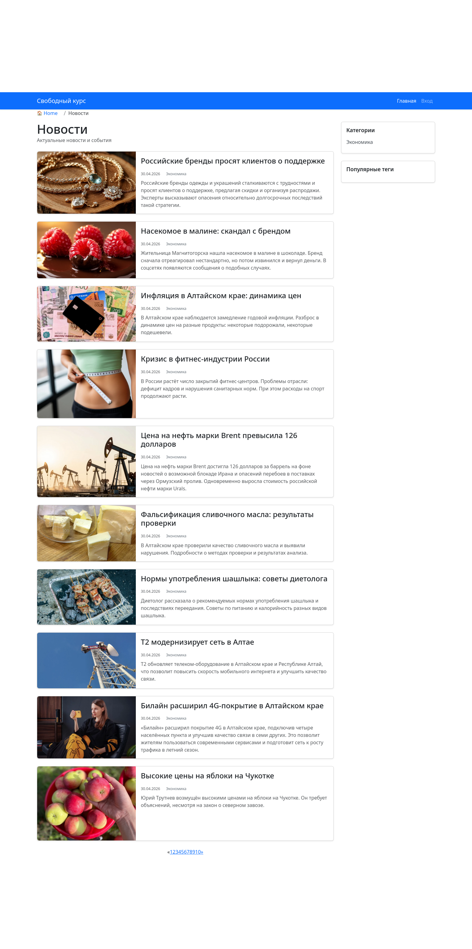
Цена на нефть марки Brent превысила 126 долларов (219, 439)
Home (51, 113)
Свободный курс (61, 101)
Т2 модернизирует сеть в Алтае (197, 642)
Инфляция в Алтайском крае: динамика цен (221, 295)
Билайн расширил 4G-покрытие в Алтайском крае (232, 705)
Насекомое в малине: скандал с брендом (216, 231)
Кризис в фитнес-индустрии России (205, 359)
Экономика (176, 173)
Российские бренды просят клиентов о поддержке (233, 161)
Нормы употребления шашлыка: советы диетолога (234, 578)
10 (198, 851)
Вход (427, 100)
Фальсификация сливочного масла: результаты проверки (227, 518)
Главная (406, 100)
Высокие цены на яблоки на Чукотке (207, 775)
